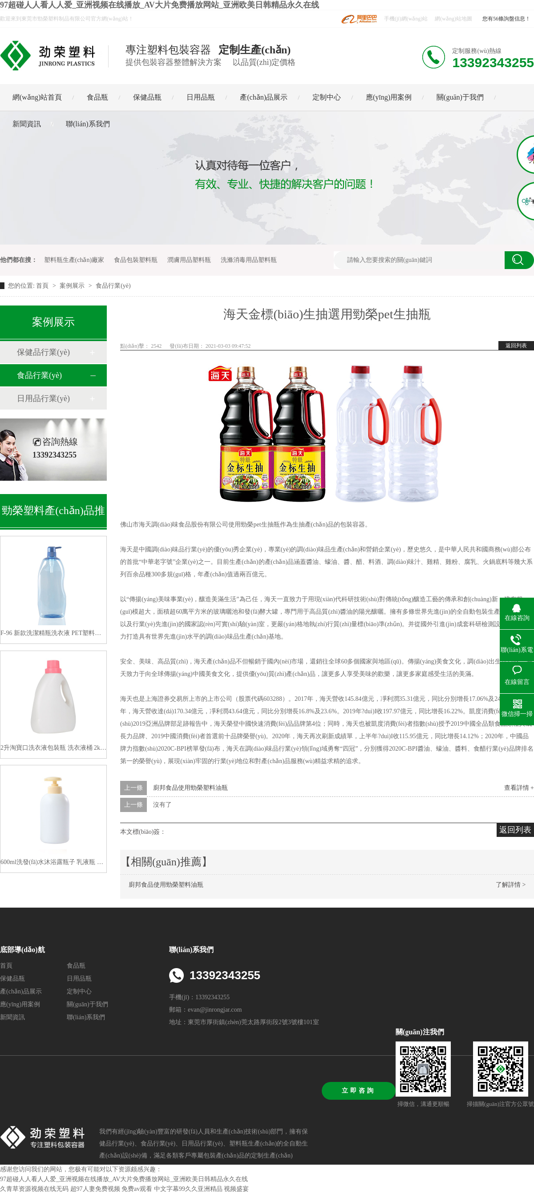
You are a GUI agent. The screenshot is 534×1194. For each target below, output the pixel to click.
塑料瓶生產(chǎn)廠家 (74, 260)
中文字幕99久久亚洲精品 (188, 1189)
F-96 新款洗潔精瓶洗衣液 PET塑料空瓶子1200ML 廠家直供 (53, 633)
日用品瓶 (200, 97)
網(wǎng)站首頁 (37, 97)
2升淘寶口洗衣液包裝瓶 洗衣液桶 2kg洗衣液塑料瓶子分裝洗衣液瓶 (53, 747)
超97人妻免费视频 (95, 1189)
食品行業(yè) (113, 285)
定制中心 (326, 97)
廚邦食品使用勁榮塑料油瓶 (190, 787)
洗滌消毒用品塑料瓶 (249, 260)
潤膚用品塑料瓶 (189, 260)
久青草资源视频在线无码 (34, 1189)
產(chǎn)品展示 (263, 97)
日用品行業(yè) (43, 398)
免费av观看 (136, 1189)
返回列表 (516, 345)
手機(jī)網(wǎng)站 (406, 19)
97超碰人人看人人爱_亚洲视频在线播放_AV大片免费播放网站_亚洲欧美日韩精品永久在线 (159, 4)
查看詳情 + (519, 787)
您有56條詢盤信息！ (506, 19)
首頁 (43, 285)
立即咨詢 (359, 1090)
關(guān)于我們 (460, 97)
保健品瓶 (147, 97)
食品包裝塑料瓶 (136, 260)
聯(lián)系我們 (88, 124)
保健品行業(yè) (43, 352)
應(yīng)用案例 (389, 97)
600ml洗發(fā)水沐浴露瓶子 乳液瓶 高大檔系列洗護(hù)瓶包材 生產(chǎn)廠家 (53, 862)
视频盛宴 (236, 1189)
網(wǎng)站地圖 (453, 19)
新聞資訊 (26, 124)
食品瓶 (97, 97)
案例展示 (72, 285)
